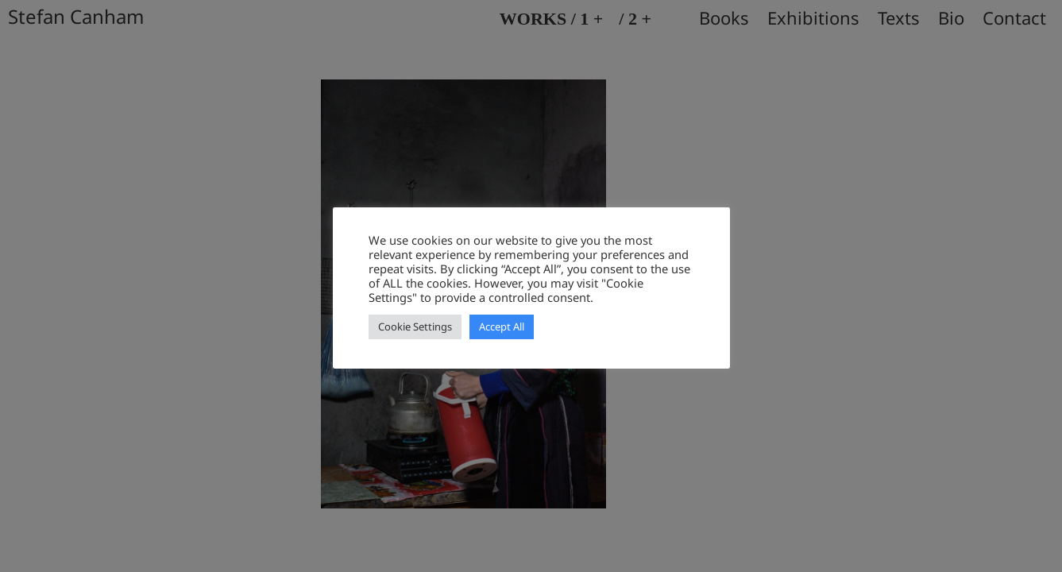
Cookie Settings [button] (415, 326)
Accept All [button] (501, 326)
